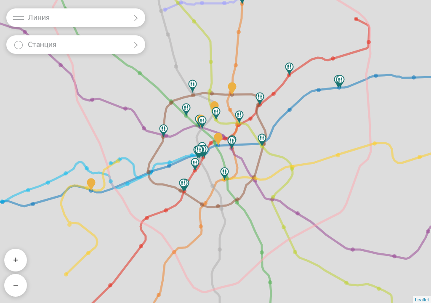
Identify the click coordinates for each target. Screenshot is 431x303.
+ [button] (16, 260)
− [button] (16, 285)
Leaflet (422, 299)
